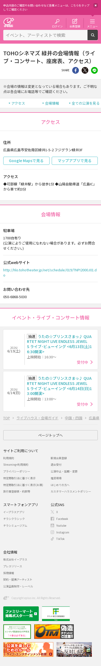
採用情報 (8, 573)
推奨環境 (56, 478)
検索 (97, 38)
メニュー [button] (92, 26)
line (94, 70)
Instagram (62, 532)
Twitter (85, 70)
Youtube (61, 525)
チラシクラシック (14, 519)
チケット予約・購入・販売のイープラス (8, 22)
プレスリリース (12, 566)
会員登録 (74, 26)
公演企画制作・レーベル (18, 586)
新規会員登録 (59, 458)
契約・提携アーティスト (17, 579)
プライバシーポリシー (16, 471)
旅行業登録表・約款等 (16, 491)
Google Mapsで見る (26, 160)
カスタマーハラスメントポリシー (71, 491)
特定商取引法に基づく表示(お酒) (23, 485)
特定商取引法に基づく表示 (19, 478)
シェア (75, 70)
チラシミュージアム (15, 525)
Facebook (62, 519)
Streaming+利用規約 (15, 464)
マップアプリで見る (75, 160)
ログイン (57, 26)
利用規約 (8, 458)
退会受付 (56, 464)
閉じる (95, 5)
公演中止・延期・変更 (64, 471)
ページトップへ (50, 435)
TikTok (60, 539)
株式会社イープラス (15, 559)
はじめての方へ (60, 485)
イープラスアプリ (14, 512)
